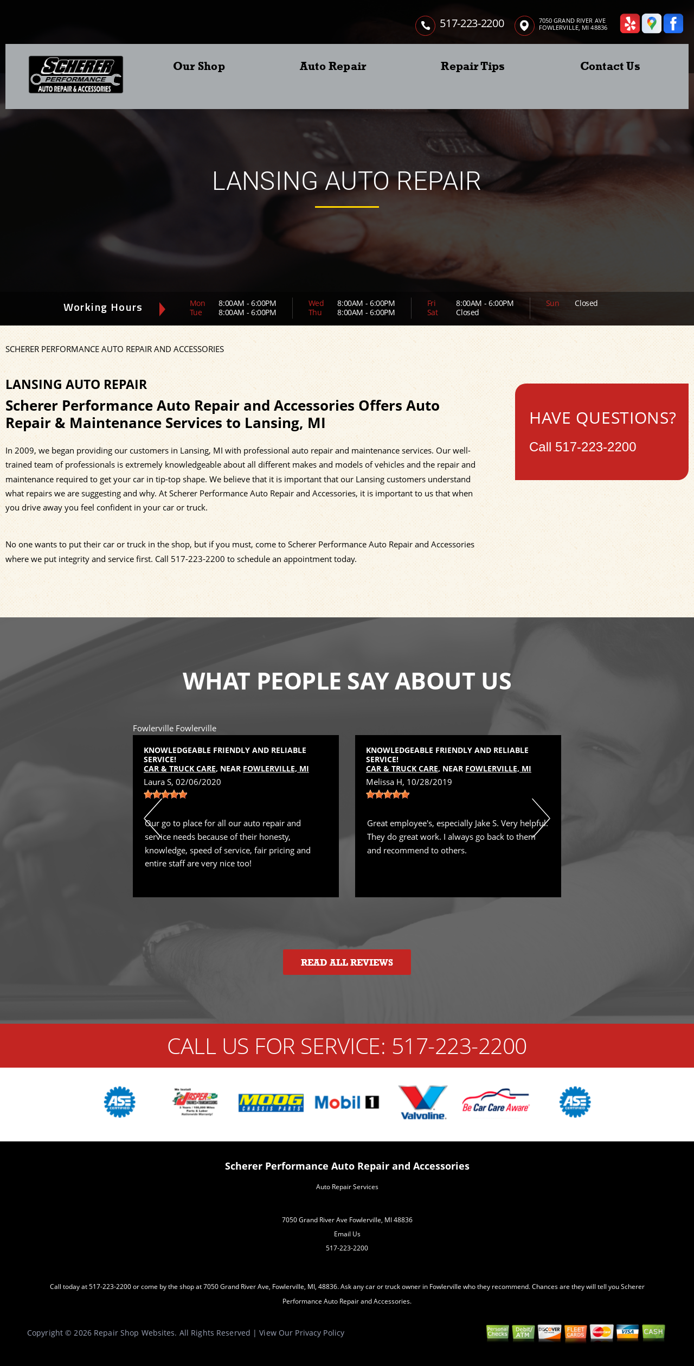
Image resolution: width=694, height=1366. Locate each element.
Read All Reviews (347, 962)
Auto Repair (333, 66)
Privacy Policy (319, 1332)
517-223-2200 (472, 23)
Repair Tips (473, 66)
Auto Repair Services (347, 1186)
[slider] (165, 794)
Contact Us (610, 66)
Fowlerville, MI (276, 768)
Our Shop (199, 66)
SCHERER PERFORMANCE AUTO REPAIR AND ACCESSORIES (114, 348)
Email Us (347, 1234)
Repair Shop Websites (134, 1332)
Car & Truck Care (180, 768)
